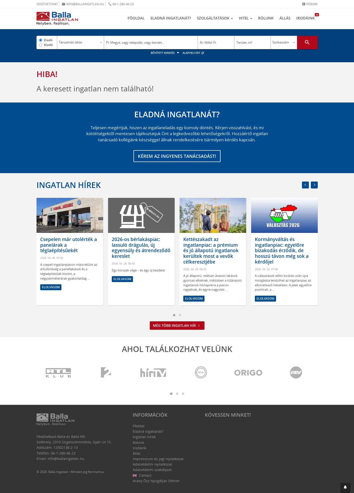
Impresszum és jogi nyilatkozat (158, 458)
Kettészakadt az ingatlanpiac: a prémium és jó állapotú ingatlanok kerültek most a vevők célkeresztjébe (211, 250)
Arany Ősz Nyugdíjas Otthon (156, 480)
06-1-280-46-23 (121, 4)
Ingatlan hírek (69, 185)
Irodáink (307, 17)
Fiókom (309, 4)
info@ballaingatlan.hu (83, 4)
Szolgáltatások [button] (215, 18)
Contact (142, 475)
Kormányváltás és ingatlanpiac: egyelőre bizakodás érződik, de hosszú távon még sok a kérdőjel (282, 250)
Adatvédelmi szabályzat (152, 469)
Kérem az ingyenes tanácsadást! (177, 156)
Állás (284, 18)
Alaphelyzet (194, 53)
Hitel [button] (245, 18)
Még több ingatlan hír (177, 325)
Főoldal (136, 18)
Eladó (48, 40)
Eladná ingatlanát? (170, 18)
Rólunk (266, 18)
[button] (345, 488)
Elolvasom (51, 287)
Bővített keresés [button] (166, 53)
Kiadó (48, 44)
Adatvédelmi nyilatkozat (152, 464)
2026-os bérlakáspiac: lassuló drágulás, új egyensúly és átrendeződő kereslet (141, 247)
